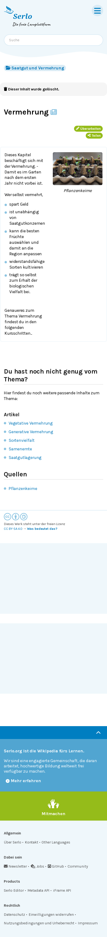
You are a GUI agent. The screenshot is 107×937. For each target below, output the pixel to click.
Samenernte (20, 449)
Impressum (88, 923)
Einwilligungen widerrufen (51, 914)
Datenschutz (14, 914)
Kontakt (31, 842)
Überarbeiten (88, 129)
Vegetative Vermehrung (31, 423)
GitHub (56, 866)
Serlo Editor (14, 890)
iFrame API (62, 890)
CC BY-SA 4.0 (13, 529)
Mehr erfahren (23, 780)
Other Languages (56, 842)
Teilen (94, 136)
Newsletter (15, 866)
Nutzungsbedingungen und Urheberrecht (39, 923)
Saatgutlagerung (25, 457)
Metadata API (38, 890)
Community (78, 866)
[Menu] (97, 10)
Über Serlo (12, 842)
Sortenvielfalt (21, 440)
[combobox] (53, 40)
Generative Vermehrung (31, 431)
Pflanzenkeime (23, 488)
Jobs (37, 866)
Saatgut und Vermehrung (35, 68)
